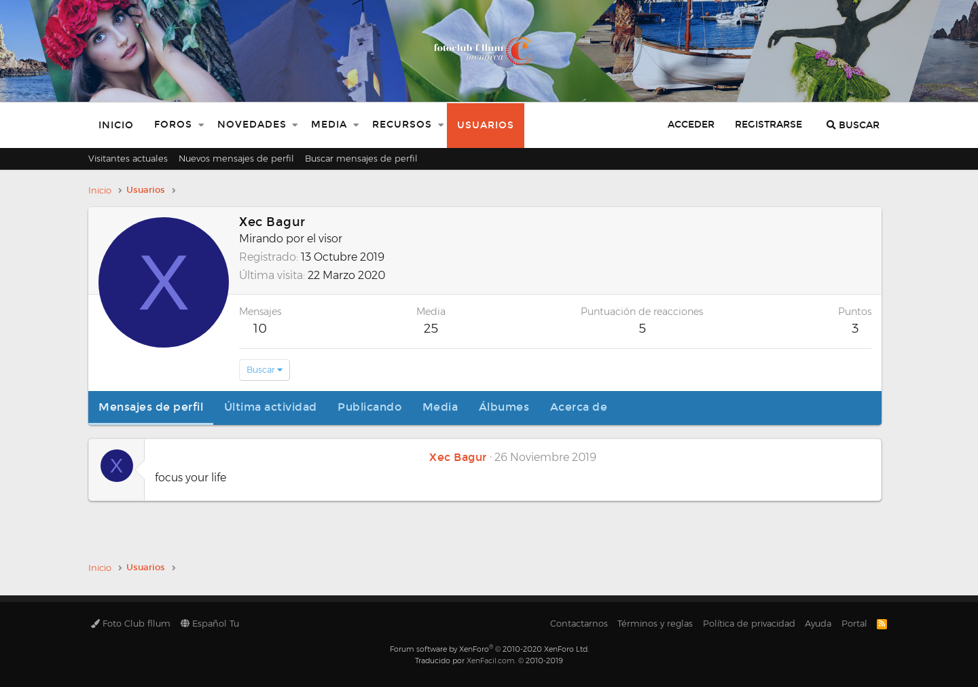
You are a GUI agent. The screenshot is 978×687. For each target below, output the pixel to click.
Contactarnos (579, 623)
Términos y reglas (655, 623)
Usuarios (485, 125)
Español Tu (210, 623)
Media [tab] (440, 407)
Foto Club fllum (130, 623)
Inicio (116, 125)
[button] (201, 125)
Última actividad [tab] (270, 407)
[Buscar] (853, 125)
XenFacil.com (491, 660)
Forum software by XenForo (489, 649)
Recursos (402, 124)
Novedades (252, 124)
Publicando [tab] (369, 407)
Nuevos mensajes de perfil (236, 158)
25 (431, 328)
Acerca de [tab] (579, 407)
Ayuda (818, 623)
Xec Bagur (458, 457)
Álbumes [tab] (504, 407)
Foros (173, 124)
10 (260, 328)
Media (329, 124)
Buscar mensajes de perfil (361, 158)
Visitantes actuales (128, 158)
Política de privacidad (749, 623)
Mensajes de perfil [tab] (150, 407)
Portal (854, 623)
